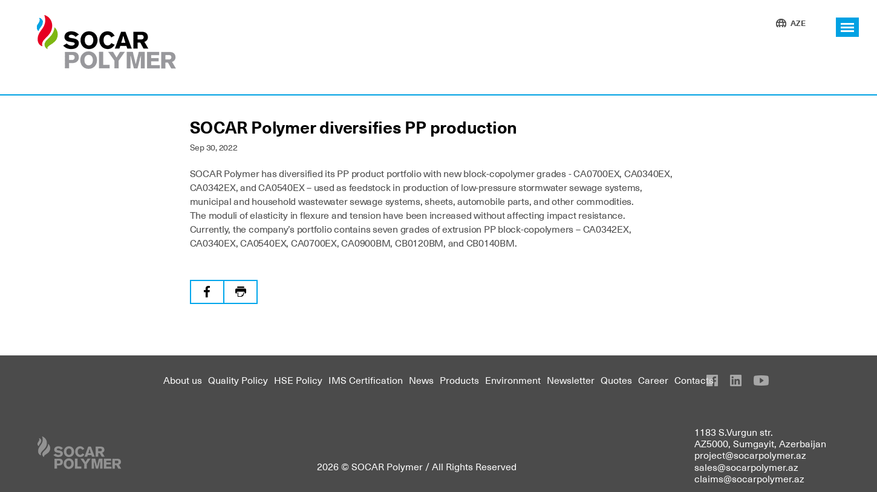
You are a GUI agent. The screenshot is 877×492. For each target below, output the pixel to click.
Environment (513, 379)
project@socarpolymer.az (750, 454)
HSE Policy (298, 379)
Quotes (616, 379)
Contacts (694, 379)
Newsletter (571, 379)
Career (653, 379)
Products (459, 379)
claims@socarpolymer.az (749, 478)
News (421, 379)
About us (182, 379)
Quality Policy (238, 379)
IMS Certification (365, 379)
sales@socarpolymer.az (746, 466)
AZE (798, 23)
